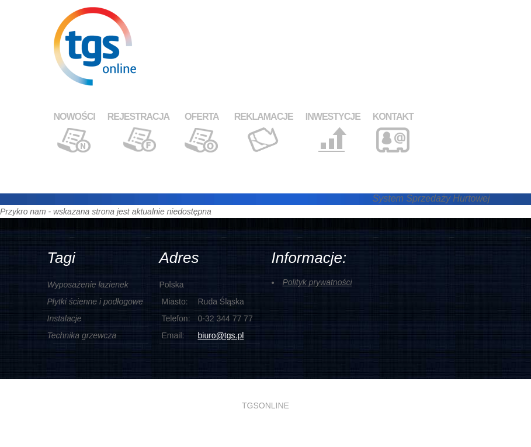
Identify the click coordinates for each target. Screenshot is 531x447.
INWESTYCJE (333, 117)
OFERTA (202, 117)
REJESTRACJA (138, 117)
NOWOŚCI (74, 117)
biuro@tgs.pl (221, 335)
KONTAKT (393, 117)
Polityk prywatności (317, 282)
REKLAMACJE (263, 117)
